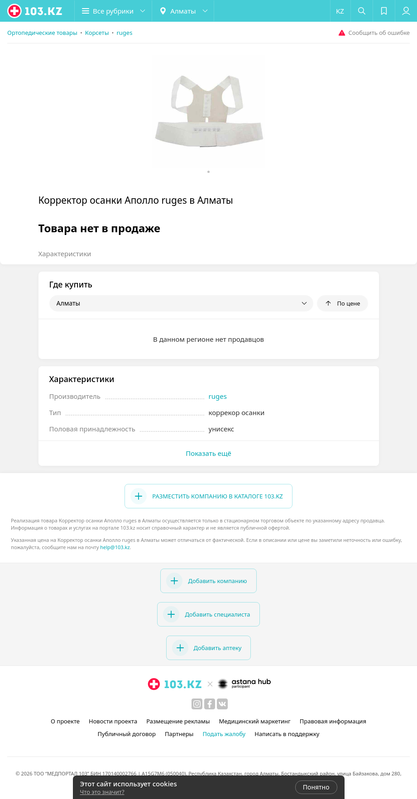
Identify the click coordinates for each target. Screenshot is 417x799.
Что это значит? (102, 792)
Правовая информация (333, 721)
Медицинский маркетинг (255, 721)
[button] (113, 10)
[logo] (35, 11)
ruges (218, 396)
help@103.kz (114, 547)
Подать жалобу (223, 734)
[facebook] (209, 704)
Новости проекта (113, 721)
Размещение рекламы (178, 721)
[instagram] (197, 704)
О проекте (65, 721)
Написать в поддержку (286, 734)
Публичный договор (126, 734)
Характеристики (64, 253)
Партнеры (179, 734)
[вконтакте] (222, 704)
